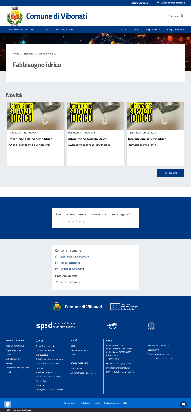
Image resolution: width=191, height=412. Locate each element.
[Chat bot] (183, 404)
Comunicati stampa (79, 350)
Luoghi (9, 372)
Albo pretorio (76, 368)
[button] (170, 3)
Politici (9, 363)
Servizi (39, 340)
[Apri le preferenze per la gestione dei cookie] (7, 404)
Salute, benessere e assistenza (49, 389)
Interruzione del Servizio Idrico (30, 138)
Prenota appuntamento (158, 345)
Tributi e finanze (43, 381)
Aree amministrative (15, 345)
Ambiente (40, 385)
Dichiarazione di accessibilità (160, 358)
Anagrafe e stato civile (45, 346)
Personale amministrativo (17, 367)
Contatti (110, 340)
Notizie (73, 345)
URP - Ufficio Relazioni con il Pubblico (122, 372)
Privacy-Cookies (70, 402)
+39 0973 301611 (114, 359)
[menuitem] (118, 29)
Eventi (73, 354)
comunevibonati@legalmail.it (119, 363)
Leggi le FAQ (153, 349)
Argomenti (28, 53)
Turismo (39, 368)
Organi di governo (13, 350)
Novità (14, 95)
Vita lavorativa (42, 354)
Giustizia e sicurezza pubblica (48, 376)
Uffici (8, 354)
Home (16, 53)
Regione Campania (139, 2)
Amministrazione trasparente (83, 372)
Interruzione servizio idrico (87, 138)
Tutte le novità (170, 172)
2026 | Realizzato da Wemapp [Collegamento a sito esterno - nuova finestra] (19, 409)
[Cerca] (182, 16)
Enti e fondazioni (13, 358)
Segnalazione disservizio (159, 354)
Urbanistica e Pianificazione (48, 363)
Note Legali (85, 402)
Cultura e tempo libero (45, 350)
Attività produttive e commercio (49, 359)
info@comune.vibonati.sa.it (118, 367)
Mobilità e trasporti (44, 372)
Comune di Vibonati (56, 16)
